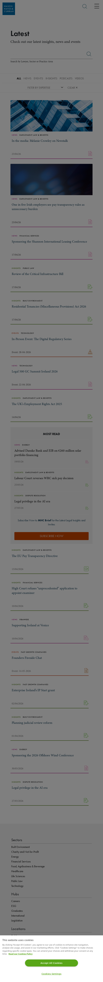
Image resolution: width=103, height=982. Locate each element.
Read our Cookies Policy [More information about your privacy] (20, 953)
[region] (51, 958)
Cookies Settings (52, 973)
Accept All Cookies (51, 962)
